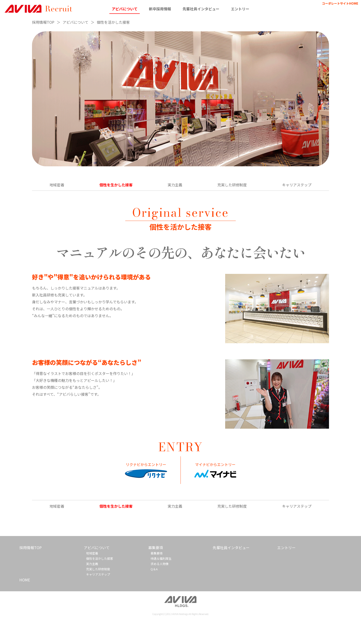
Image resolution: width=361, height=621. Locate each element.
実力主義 (175, 184)
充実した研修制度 (232, 184)
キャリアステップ (297, 184)
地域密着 (56, 184)
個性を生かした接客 (116, 184)
